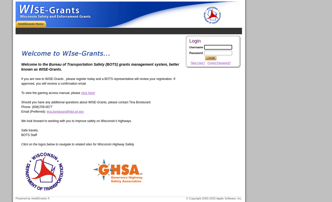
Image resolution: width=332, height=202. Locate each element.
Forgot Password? (219, 62)
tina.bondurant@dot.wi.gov (65, 111)
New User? (198, 62)
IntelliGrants (39, 198)
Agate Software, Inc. (229, 198)
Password (196, 53)
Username (196, 47)
